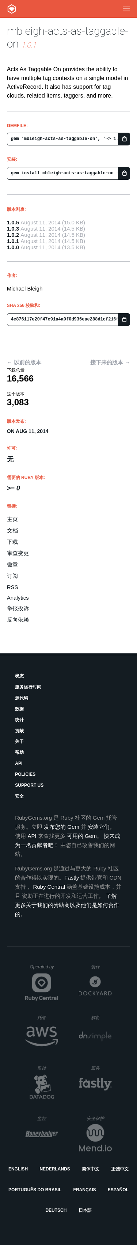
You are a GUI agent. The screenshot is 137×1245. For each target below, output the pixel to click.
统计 (19, 719)
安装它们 (99, 827)
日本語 (85, 1210)
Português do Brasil (34, 1189)
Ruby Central (49, 887)
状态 (19, 676)
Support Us (29, 785)
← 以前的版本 (24, 362)
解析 (101, 1017)
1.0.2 (13, 235)
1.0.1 (13, 241)
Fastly (71, 877)
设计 (101, 966)
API (18, 763)
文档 (12, 530)
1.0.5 (13, 222)
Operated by (44, 969)
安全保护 (99, 1118)
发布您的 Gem (61, 827)
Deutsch (55, 1210)
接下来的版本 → (110, 362)
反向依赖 (18, 619)
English (18, 1169)
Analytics (18, 598)
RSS (12, 587)
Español (118, 1189)
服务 (101, 1068)
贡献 (19, 730)
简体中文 (90, 1169)
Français (84, 1189)
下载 (12, 542)
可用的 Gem (82, 836)
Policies (25, 774)
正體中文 (120, 1169)
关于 (19, 741)
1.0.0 (13, 247)
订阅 (12, 576)
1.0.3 (13, 228)
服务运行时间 (28, 687)
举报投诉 (18, 608)
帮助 (19, 752)
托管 (46, 1017)
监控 (47, 1068)
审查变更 (18, 553)
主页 (12, 519)
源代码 (21, 698)
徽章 (12, 564)
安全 (19, 796)
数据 (19, 708)
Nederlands (54, 1169)
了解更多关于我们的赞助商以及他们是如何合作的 (67, 905)
